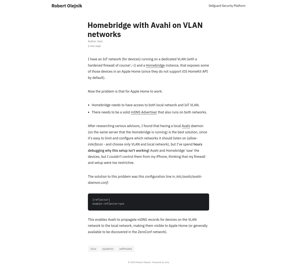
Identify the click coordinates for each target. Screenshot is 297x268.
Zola (167, 262)
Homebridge (155, 65)
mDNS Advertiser (144, 112)
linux (93, 249)
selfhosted (125, 249)
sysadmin (107, 249)
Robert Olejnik (67, 6)
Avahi (186, 126)
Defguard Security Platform (227, 6)
